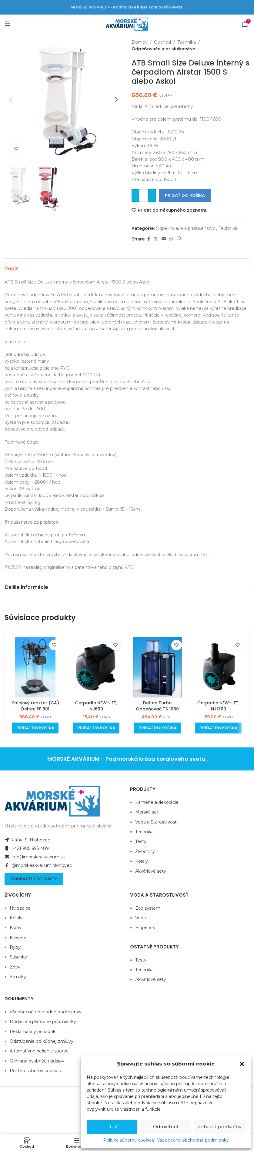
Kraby (16, 927)
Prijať (112, 1126)
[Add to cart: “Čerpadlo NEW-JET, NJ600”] (96, 728)
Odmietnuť (166, 1126)
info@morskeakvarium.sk (35, 857)
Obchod (162, 42)
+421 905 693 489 (27, 848)
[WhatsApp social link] (171, 239)
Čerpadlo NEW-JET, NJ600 (96, 706)
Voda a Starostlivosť (156, 822)
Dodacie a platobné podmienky (43, 1021)
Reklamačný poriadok (32, 1031)
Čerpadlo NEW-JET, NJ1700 (218, 706)
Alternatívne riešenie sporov (39, 1051)
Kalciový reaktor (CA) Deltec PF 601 (35, 706)
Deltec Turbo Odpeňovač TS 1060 (157, 706)
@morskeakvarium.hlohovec (38, 865)
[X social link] (156, 239)
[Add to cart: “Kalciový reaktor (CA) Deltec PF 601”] (35, 728)
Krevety (18, 937)
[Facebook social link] (148, 239)
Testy (140, 841)
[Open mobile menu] (8, 24)
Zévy (15, 967)
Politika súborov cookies (128, 1140)
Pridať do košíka (185, 195)
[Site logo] (127, 23)
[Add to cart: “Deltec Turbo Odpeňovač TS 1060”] (157, 728)
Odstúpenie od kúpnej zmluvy (41, 1041)
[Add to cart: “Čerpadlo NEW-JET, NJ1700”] (218, 728)
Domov (140, 42)
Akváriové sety (150, 871)
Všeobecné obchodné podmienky (193, 1140)
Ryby (15, 947)
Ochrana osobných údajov (37, 1061)
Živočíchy (145, 851)
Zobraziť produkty (34, 878)
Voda (140, 918)
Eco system (147, 908)
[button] (242, 1064)
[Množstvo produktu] (143, 195)
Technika (186, 42)
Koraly (141, 861)
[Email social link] (164, 239)
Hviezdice (20, 908)
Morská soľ (146, 812)
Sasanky (18, 957)
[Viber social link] (179, 239)
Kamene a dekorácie (157, 802)
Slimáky (18, 976)
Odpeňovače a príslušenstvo (164, 49)
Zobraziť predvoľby (219, 1126)
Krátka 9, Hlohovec (27, 840)
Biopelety (145, 927)
